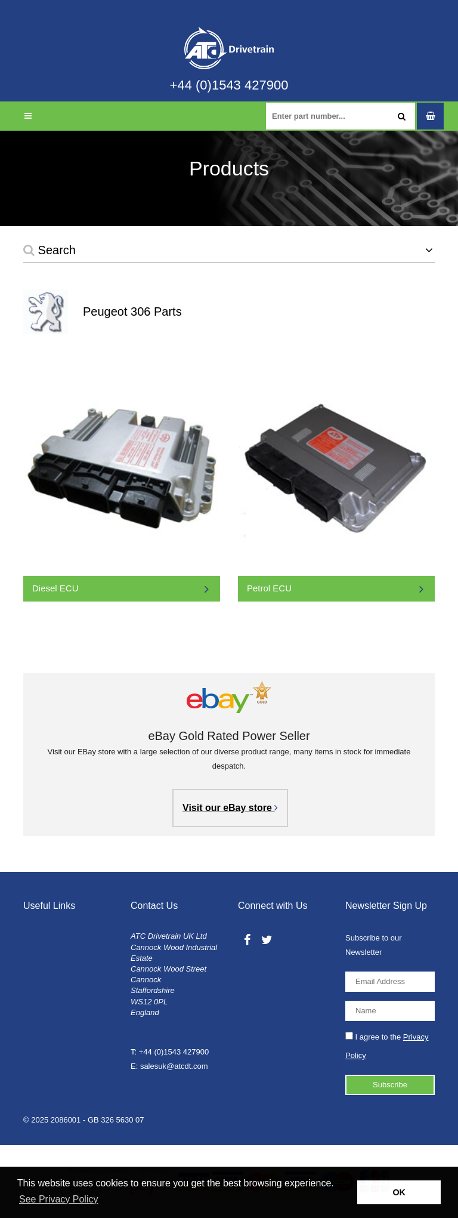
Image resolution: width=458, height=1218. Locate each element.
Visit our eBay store (230, 808)
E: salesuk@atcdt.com (169, 1066)
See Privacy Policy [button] (58, 1199)
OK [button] (399, 1192)
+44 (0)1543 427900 (229, 85)
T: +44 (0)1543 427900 (170, 1051)
